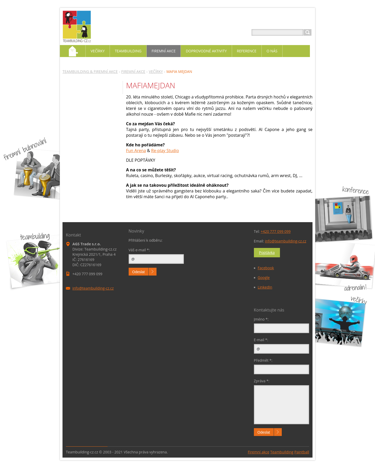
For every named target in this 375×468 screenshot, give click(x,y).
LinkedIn (265, 287)
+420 (276, 231)
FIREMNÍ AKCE (133, 71)
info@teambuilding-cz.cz (285, 241)
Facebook (266, 267)
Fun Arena (136, 150)
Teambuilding (281, 452)
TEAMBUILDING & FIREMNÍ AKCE (90, 71)
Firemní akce (258, 452)
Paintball (301, 452)
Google (264, 277)
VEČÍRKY (156, 71)
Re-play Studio (165, 150)
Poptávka (267, 252)
